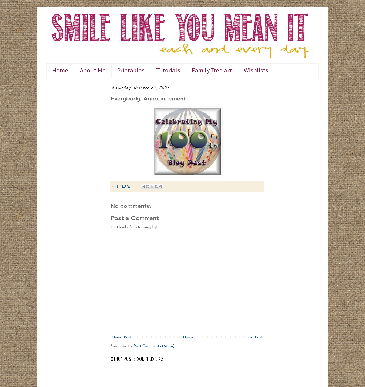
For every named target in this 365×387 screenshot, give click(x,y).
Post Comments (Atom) (154, 346)
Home (60, 70)
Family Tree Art (212, 70)
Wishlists (256, 70)
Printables (131, 70)
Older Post (253, 337)
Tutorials (168, 70)
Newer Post (122, 337)
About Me (93, 70)
